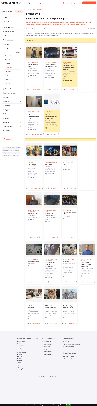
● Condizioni (46, 346)
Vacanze (6, 131)
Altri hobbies (9, 60)
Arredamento (8, 40)
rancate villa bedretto (37, 22)
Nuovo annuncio (89, 3)
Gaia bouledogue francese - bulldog (68, 306)
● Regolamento (46, 344)
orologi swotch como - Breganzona (11, 153)
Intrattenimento (9, 93)
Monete (7, 83)
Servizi (6, 114)
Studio (6, 122)
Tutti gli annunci (29, 3)
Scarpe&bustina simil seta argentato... (50, 264)
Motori (6, 101)
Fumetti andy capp (33, 261)
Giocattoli (8, 71)
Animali (6, 36)
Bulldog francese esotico (33, 65)
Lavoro (6, 97)
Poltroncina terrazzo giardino (50, 214)
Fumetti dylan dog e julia (69, 213)
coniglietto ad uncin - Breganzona (11, 155)
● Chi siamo (66, 341)
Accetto (68, 405)
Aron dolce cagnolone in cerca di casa (69, 263)
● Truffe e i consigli (47, 341)
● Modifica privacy (68, 346)
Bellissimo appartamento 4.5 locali (33, 116)
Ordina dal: (30, 28)
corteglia (43, 24)
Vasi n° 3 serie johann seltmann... (33, 165)
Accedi (66, 3)
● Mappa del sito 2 (47, 354)
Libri (6, 75)
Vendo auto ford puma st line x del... (51, 65)
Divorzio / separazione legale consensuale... (51, 116)
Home (27, 9)
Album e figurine (10, 56)
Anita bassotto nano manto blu (34, 306)
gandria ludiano (59, 22)
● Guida (44, 349)
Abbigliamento (8, 32)
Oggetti (6, 110)
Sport (5, 118)
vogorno (77, 24)
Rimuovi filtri (9, 139)
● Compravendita (68, 359)
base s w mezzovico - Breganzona (11, 150)
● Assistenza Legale (68, 356)
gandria (77, 22)
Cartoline (7, 64)
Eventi (6, 44)
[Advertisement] (87, 68)
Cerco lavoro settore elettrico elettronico (86, 264)
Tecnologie (7, 126)
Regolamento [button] (42, 3)
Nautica (6, 105)
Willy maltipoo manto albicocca (50, 306)
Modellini (8, 79)
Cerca (19, 11)
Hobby (6, 48)
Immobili (7, 89)
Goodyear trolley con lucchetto (33, 214)
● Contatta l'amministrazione (71, 344)
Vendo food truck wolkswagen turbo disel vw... (69, 67)
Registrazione (75, 3)
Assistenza (48, 164)
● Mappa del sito (47, 351)
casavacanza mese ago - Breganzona (11, 147)
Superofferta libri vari (68, 163)
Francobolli (8, 67)
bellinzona (61, 24)
